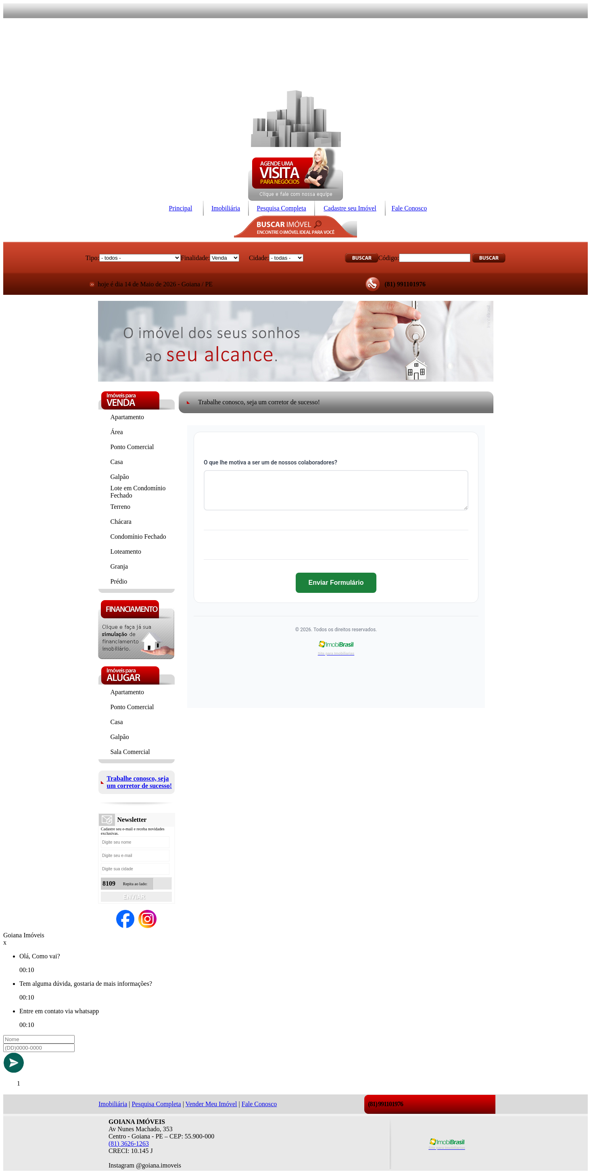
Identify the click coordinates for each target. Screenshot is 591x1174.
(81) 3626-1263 (129, 1143)
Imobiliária (225, 208)
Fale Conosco (409, 208)
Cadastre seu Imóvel (350, 208)
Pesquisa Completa (281, 208)
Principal (180, 208)
